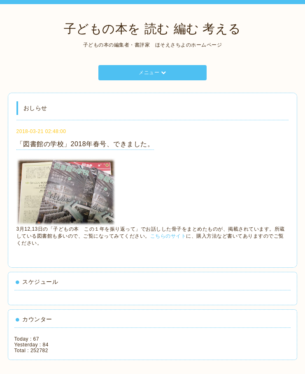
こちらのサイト (168, 236)
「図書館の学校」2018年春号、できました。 (85, 143)
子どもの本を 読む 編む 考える (152, 28)
